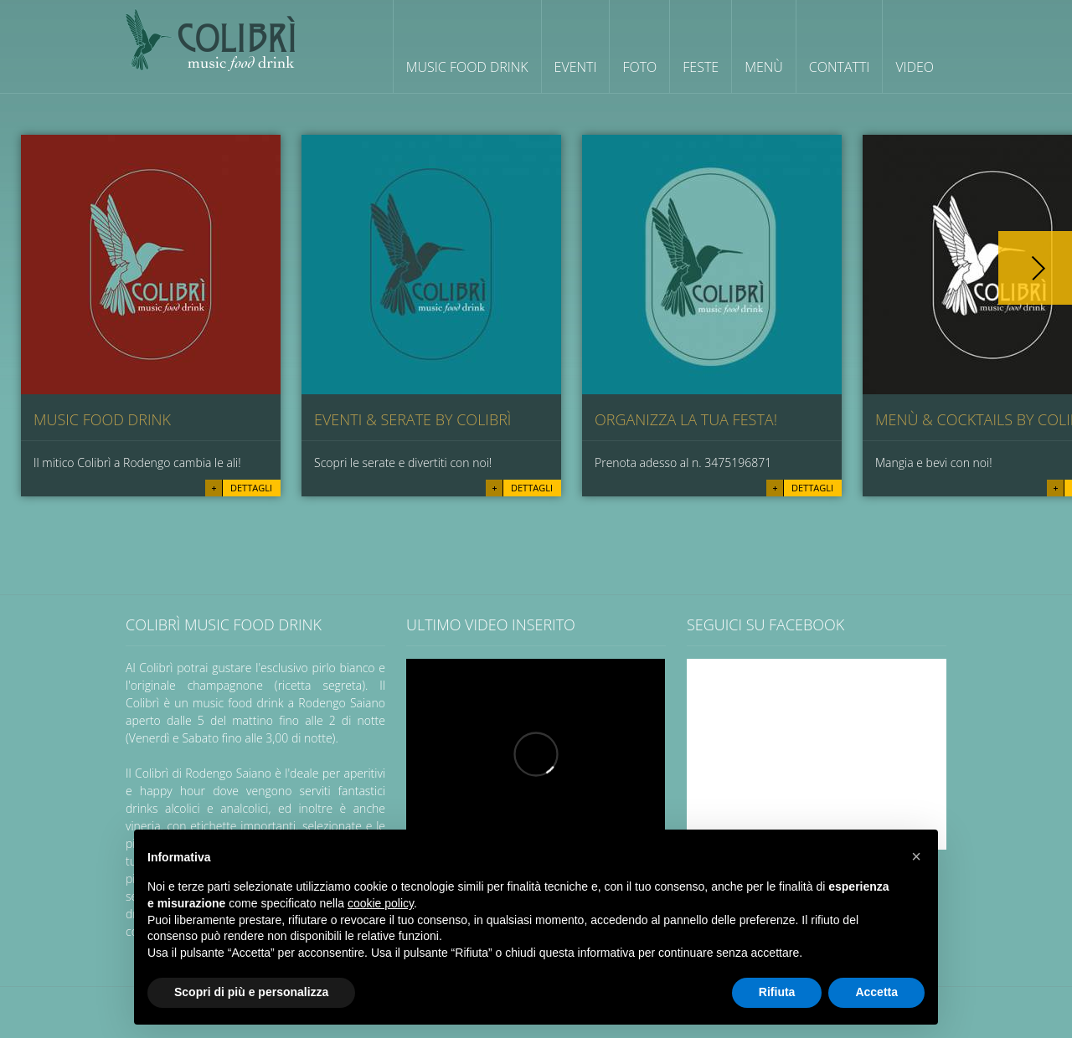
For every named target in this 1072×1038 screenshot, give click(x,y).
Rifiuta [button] (777, 992)
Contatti (839, 67)
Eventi (575, 67)
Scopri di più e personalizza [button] (251, 992)
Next (1035, 268)
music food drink (102, 419)
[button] (916, 856)
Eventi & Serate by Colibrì (412, 419)
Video (914, 67)
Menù (764, 67)
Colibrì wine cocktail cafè (210, 39)
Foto (639, 67)
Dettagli (251, 487)
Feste (701, 67)
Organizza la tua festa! (686, 419)
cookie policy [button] (381, 903)
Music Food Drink (467, 67)
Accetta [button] (876, 992)
